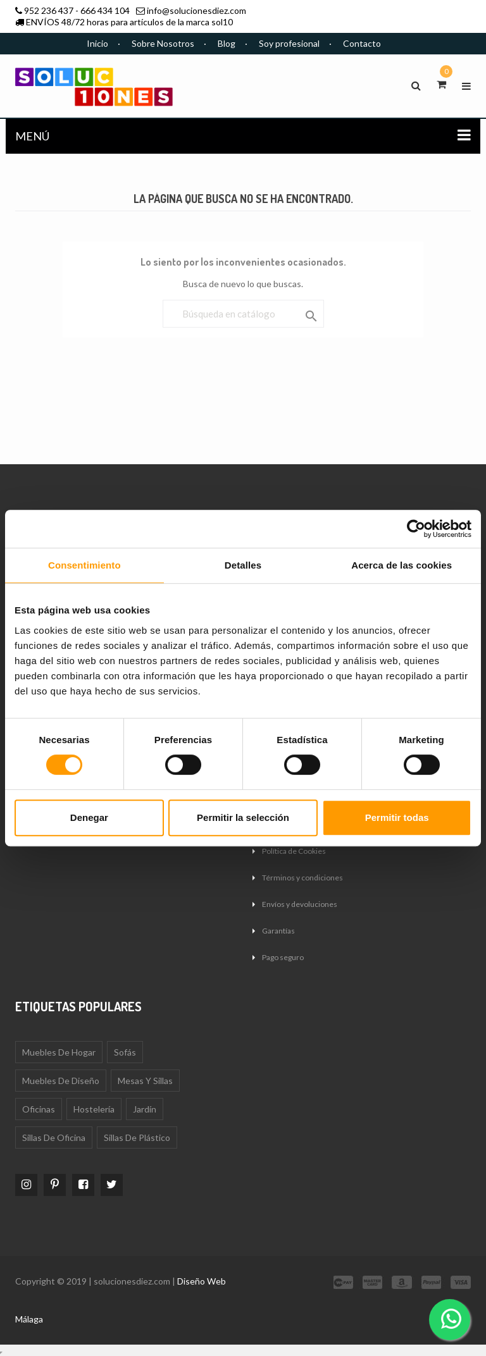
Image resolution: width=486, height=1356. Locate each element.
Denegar (89, 817)
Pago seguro (283, 957)
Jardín (144, 1109)
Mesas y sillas (145, 1080)
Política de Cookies (294, 851)
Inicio (97, 43)
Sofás (125, 1052)
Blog (226, 43)
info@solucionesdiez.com (196, 10)
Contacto (362, 43)
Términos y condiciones (302, 877)
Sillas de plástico (137, 1137)
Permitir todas (397, 817)
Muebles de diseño (60, 1080)
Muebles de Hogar (59, 1052)
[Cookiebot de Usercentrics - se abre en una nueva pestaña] (416, 528)
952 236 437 (48, 10)
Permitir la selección (243, 817)
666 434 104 (105, 10)
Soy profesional (289, 43)
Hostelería (94, 1109)
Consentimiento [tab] (84, 565)
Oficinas (38, 1109)
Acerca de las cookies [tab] (401, 565)
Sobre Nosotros (163, 43)
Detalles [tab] (243, 565)
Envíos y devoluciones (299, 904)
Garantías (278, 930)
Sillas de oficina (53, 1137)
